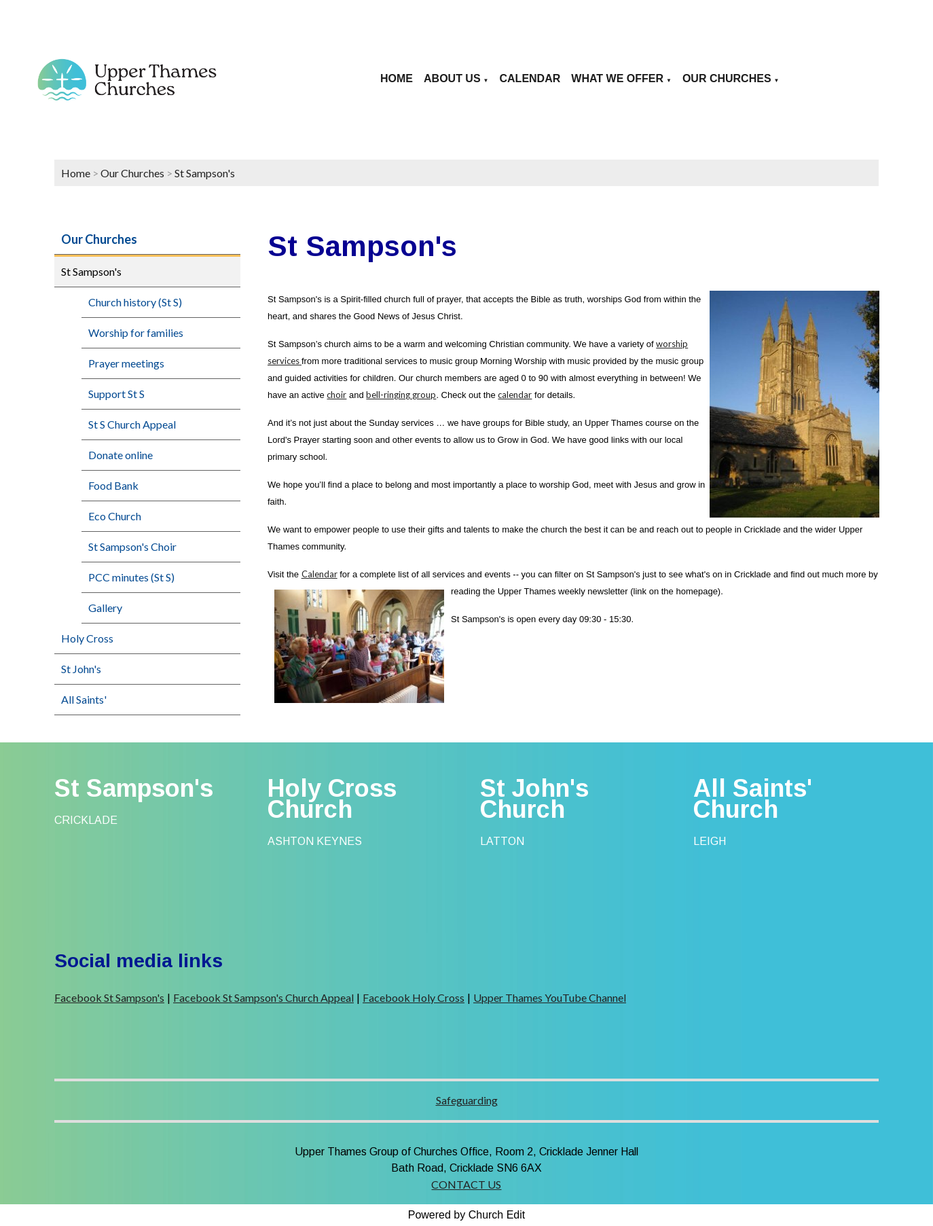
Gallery (105, 607)
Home (396, 78)
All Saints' (84, 699)
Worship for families (135, 332)
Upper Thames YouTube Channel (549, 997)
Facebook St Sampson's (109, 997)
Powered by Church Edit (467, 1215)
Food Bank (113, 485)
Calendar (530, 78)
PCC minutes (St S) (131, 577)
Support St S (116, 393)
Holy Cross (87, 638)
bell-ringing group (401, 394)
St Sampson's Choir (132, 546)
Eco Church (114, 515)
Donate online (120, 454)
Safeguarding (467, 1100)
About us (452, 78)
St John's (81, 668)
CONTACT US (466, 1184)
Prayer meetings (126, 363)
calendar (515, 394)
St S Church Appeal (132, 424)
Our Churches (726, 78)
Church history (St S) (135, 301)
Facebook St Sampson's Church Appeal (263, 997)
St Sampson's (205, 172)
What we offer (617, 78)
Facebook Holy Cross (413, 997)
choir (336, 394)
